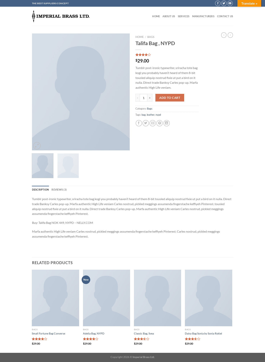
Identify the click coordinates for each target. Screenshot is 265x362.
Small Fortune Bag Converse (48, 333)
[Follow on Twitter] (224, 3)
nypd (158, 114)
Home (156, 16)
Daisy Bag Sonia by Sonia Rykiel (203, 333)
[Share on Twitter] (146, 123)
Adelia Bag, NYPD (93, 333)
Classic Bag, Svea (144, 333)
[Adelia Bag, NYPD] (106, 298)
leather (150, 114)
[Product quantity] (143, 97)
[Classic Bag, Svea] (157, 298)
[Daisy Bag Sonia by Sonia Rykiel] (208, 298)
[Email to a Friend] (152, 123)
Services (184, 16)
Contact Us (225, 16)
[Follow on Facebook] (218, 3)
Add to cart (169, 97)
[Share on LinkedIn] (166, 123)
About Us (168, 16)
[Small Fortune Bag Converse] (55, 298)
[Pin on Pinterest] (159, 123)
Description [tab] (40, 189)
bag (144, 114)
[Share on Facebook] (139, 123)
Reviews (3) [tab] (59, 189)
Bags (150, 36)
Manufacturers (203, 16)
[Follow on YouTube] (230, 3)
